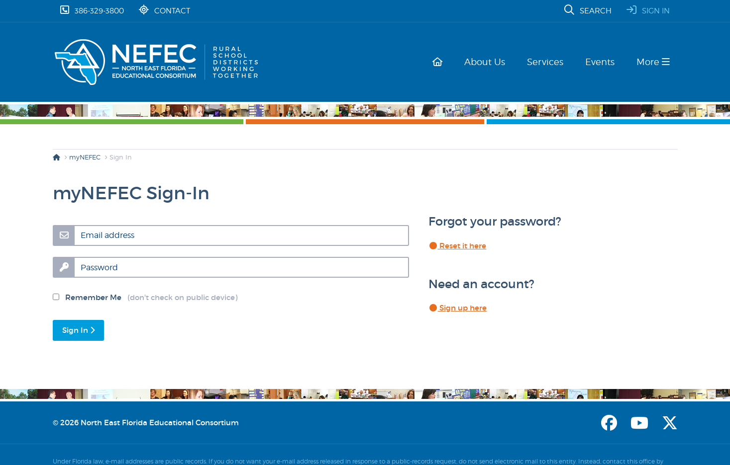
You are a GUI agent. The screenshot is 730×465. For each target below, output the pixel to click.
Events (602, 62)
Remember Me (145, 297)
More (653, 62)
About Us (490, 62)
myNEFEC (85, 157)
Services (549, 62)
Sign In (78, 330)
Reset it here (457, 245)
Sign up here (457, 307)
